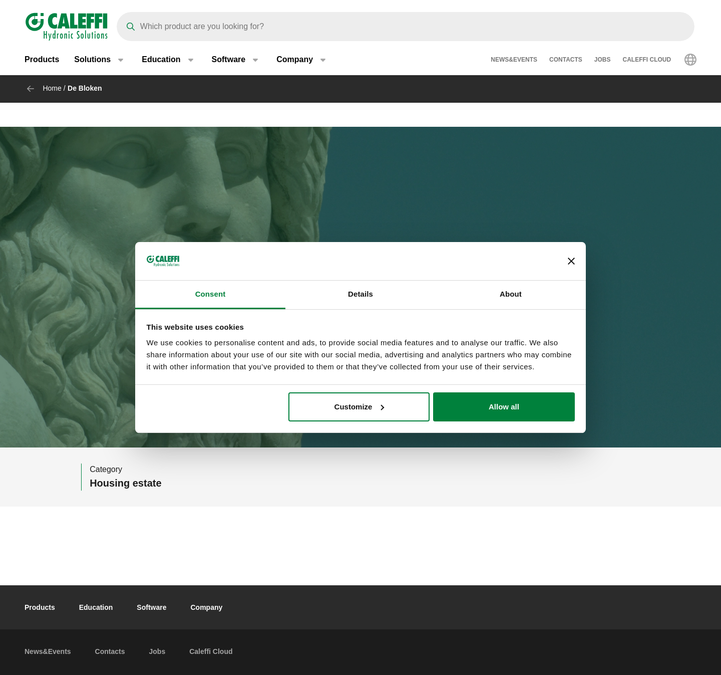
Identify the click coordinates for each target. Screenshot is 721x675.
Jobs (602, 60)
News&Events (514, 60)
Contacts (565, 60)
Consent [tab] (210, 294)
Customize (359, 406)
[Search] (405, 26)
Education (96, 607)
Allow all (504, 406)
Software (151, 607)
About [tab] (511, 294)
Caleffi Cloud (647, 60)
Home (52, 88)
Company (206, 607)
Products (42, 60)
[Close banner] (571, 261)
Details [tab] (360, 294)
